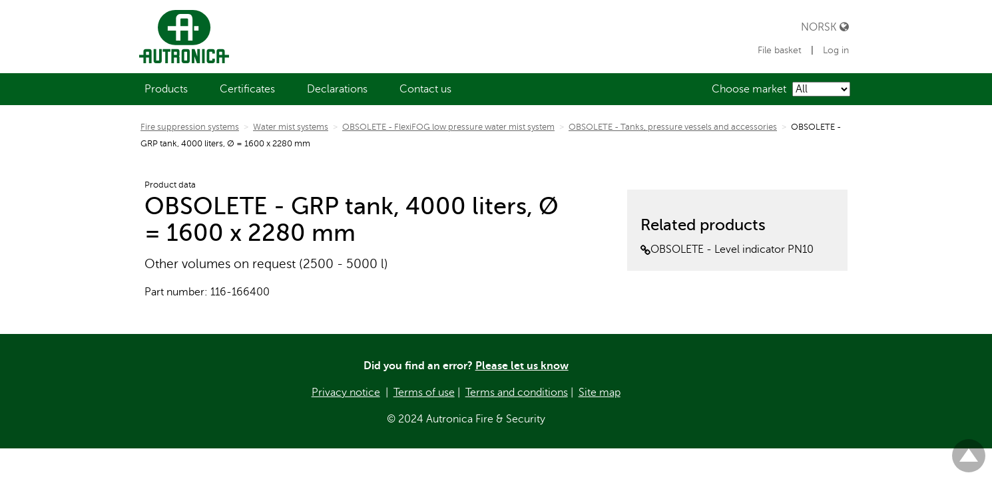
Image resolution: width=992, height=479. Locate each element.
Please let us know (522, 366)
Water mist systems (290, 127)
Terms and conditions (516, 393)
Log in (836, 50)
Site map (599, 393)
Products (166, 89)
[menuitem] (166, 89)
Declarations (337, 89)
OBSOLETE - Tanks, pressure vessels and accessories (673, 127)
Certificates (247, 89)
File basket (781, 50)
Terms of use (424, 393)
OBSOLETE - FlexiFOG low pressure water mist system (448, 127)
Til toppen (968, 450)
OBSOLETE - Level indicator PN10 (727, 249)
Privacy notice (346, 393)
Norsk (825, 27)
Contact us (425, 89)
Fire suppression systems (189, 127)
